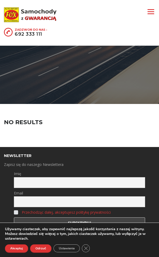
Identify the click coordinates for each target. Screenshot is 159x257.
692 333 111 (28, 34)
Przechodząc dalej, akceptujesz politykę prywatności (66, 212)
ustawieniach (16, 238)
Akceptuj (16, 248)
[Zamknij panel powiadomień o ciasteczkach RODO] (86, 248)
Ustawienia (67, 248)
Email (18, 193)
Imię (17, 173)
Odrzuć (40, 248)
